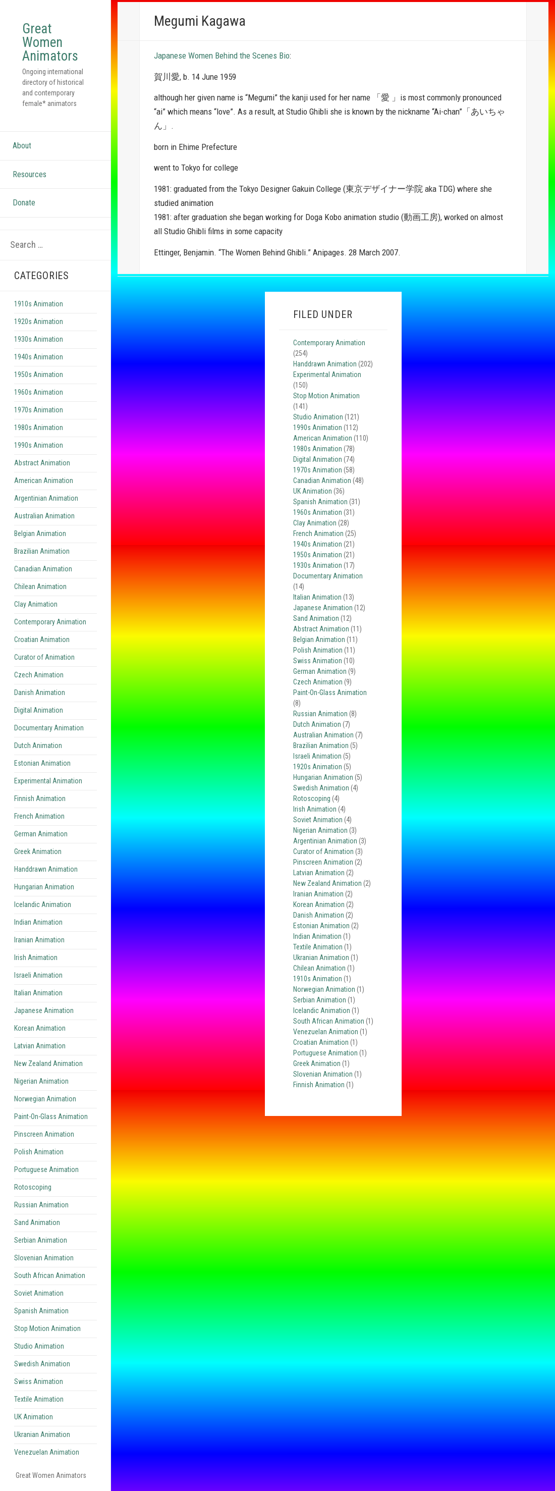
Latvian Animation (40, 1046)
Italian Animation (38, 993)
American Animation (43, 480)
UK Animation (33, 1417)
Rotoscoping (32, 1187)
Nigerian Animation (41, 1081)
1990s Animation (38, 445)
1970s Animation (38, 410)
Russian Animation (41, 1205)
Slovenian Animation (44, 1258)
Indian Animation (38, 922)
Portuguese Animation (46, 1169)
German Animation (41, 834)
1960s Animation (38, 392)
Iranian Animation (39, 940)
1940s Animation (38, 357)
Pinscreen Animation (44, 1134)
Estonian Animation (42, 763)
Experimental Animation (48, 781)
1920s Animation (38, 321)
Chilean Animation (40, 586)
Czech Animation (39, 675)
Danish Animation (39, 692)
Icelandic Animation (42, 904)
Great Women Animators (50, 42)
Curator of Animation (44, 657)
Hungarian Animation (44, 887)
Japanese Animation (44, 1010)
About (22, 145)
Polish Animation (39, 1152)
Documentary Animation (49, 728)
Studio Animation (39, 1346)
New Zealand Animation (48, 1063)
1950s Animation (38, 374)
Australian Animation (44, 516)
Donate (24, 202)
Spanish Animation (41, 1311)
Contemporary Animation (50, 622)
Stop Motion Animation (47, 1328)
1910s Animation (38, 304)
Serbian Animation (40, 1240)
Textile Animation (39, 1399)
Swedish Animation (42, 1364)
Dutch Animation (38, 745)
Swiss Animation (38, 1381)
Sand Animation (37, 1222)
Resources (29, 174)
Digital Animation (38, 710)
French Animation (39, 816)
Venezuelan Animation (46, 1452)
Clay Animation (36, 604)
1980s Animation (38, 427)
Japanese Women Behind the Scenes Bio (222, 55)
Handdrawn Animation (46, 869)
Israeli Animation (38, 975)
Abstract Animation (42, 463)
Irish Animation (36, 957)
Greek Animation (38, 851)
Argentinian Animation (46, 498)
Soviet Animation (39, 1293)
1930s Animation (38, 339)
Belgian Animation (40, 533)
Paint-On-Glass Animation (51, 1116)
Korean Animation (40, 1028)
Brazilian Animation (42, 551)
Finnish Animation (40, 798)
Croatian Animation (42, 639)
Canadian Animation (43, 569)
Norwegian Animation (45, 1099)
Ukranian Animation (42, 1434)
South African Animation (49, 1275)
